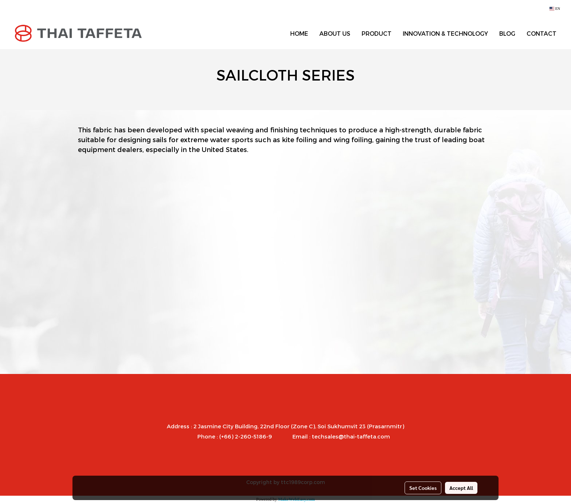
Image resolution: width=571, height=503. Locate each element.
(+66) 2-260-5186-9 (245, 436)
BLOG (507, 33)
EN (555, 9)
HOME (299, 33)
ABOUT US (334, 33)
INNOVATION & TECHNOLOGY (445, 33)
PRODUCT (376, 33)
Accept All (461, 487)
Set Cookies (423, 487)
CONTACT (541, 33)
